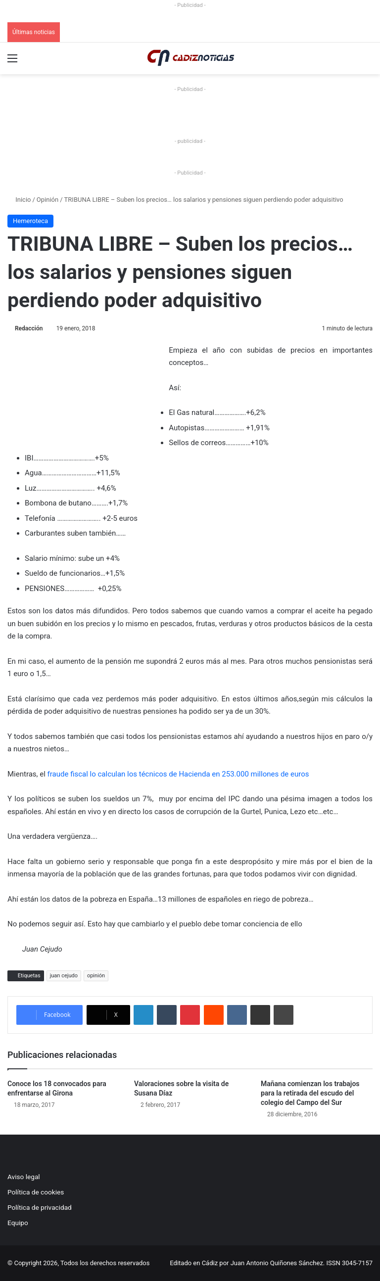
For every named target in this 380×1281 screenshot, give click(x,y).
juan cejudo (64, 975)
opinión (96, 975)
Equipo (17, 1223)
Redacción (29, 328)
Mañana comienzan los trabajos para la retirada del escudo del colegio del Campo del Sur (310, 1093)
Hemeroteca (30, 221)
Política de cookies (35, 1192)
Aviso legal (23, 1177)
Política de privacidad (39, 1207)
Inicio (19, 199)
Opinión (47, 199)
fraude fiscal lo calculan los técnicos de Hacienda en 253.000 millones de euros (178, 774)
